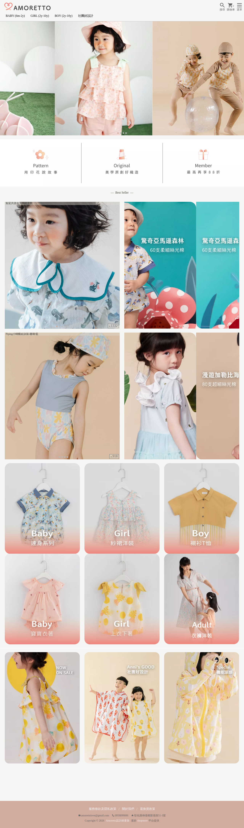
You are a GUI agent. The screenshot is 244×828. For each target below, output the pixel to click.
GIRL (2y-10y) (39, 15)
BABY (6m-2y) (15, 15)
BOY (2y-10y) (63, 15)
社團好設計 (85, 15)
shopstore (142, 820)
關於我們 (128, 808)
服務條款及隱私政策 (102, 808)
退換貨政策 (147, 808)
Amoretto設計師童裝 (118, 820)
